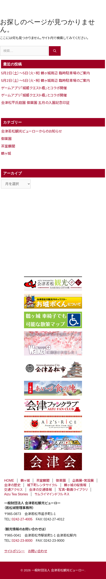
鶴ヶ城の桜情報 (75, 485)
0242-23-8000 (22, 540)
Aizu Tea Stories (16, 494)
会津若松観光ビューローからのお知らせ (31, 131)
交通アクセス (13, 489)
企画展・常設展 (83, 480)
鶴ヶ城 (6, 154)
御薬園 (6, 139)
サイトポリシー (14, 551)
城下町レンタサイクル (42, 485)
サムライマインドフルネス (51, 494)
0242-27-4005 (22, 519)
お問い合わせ (37, 551)
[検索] (55, 51)
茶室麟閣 (8, 146)
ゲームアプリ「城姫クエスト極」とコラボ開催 (34, 88)
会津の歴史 (12, 485)
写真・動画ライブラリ (73, 489)
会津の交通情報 (40, 489)
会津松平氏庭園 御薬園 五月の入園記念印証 (35, 103)
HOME (9, 480)
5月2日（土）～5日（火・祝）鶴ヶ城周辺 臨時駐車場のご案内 (45, 73)
